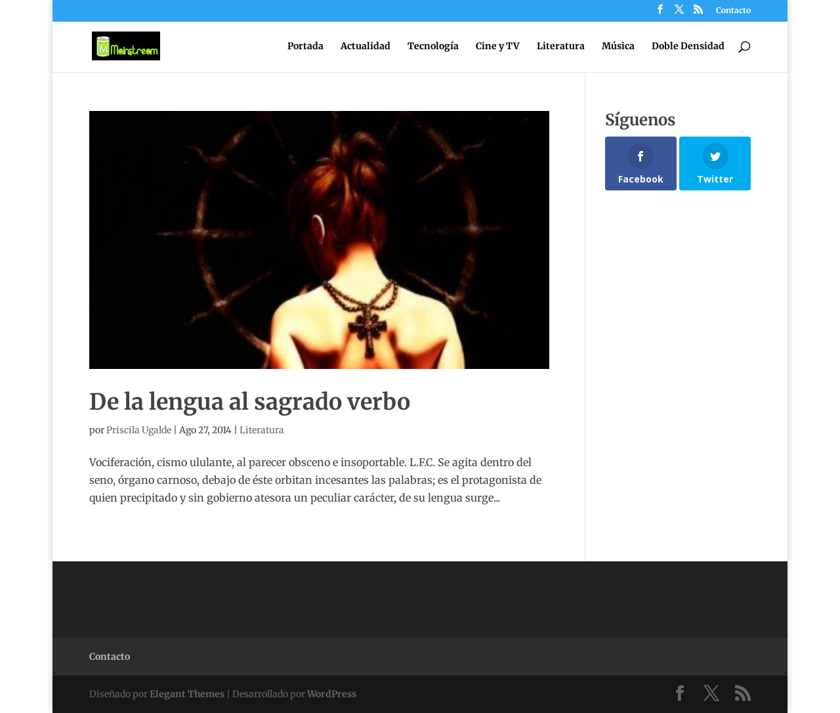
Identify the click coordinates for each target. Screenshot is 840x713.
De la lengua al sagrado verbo (249, 402)
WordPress (331, 694)
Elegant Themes (187, 694)
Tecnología (433, 46)
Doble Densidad (688, 46)
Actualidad (365, 46)
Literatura (561, 46)
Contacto (733, 11)
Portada (305, 46)
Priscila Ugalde (138, 430)
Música (618, 46)
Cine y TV (498, 46)
